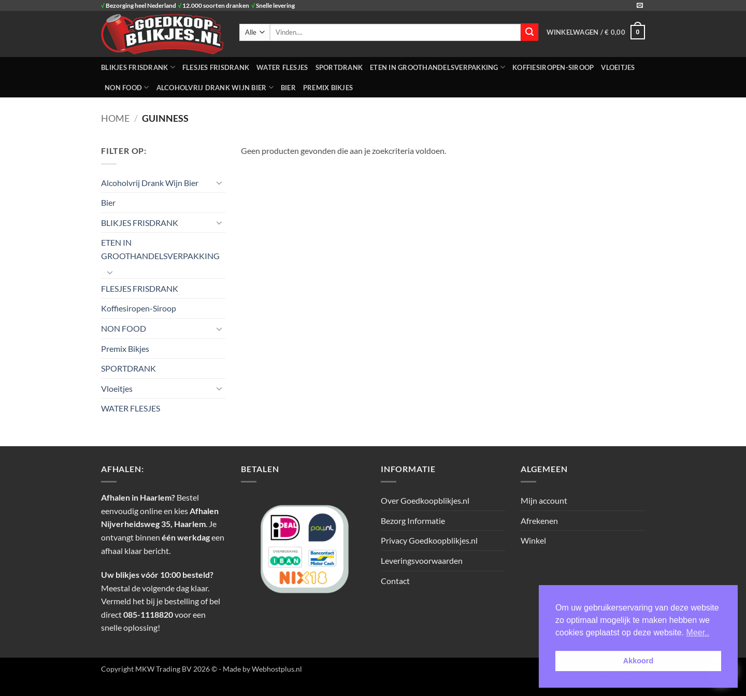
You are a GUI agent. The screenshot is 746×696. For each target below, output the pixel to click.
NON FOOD (127, 87)
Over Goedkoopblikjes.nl (425, 500)
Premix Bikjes (328, 87)
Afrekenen (539, 520)
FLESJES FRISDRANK (215, 67)
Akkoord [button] (638, 661)
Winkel (533, 540)
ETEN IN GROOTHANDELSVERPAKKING (437, 67)
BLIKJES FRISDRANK (138, 67)
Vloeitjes (618, 67)
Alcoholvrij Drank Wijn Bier (215, 87)
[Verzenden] (529, 32)
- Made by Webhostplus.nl (260, 668)
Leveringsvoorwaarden (422, 560)
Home (115, 118)
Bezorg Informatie (413, 520)
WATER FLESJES (282, 67)
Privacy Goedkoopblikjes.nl (429, 540)
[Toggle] (219, 182)
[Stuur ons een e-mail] (640, 5)
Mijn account (544, 500)
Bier (288, 87)
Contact (395, 581)
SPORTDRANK (339, 67)
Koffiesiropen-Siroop (553, 67)
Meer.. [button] (697, 632)
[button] (596, 32)
